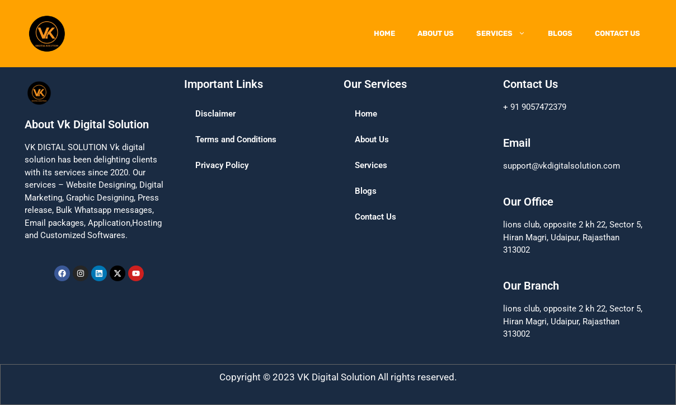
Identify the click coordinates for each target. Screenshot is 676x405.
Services (506, 33)
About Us (435, 33)
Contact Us (617, 33)
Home (384, 33)
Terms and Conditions (235, 139)
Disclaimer (215, 114)
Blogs (560, 33)
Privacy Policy (221, 165)
